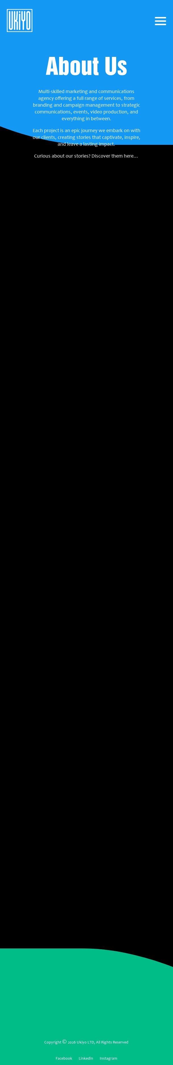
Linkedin (86, 1058)
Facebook (64, 1058)
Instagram (108, 1058)
